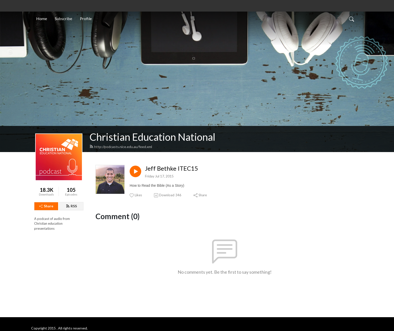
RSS (71, 206)
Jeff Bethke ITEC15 (171, 168)
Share (46, 206)
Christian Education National (152, 137)
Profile (86, 18)
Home (41, 18)
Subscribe (63, 18)
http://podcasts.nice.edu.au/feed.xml (120, 147)
